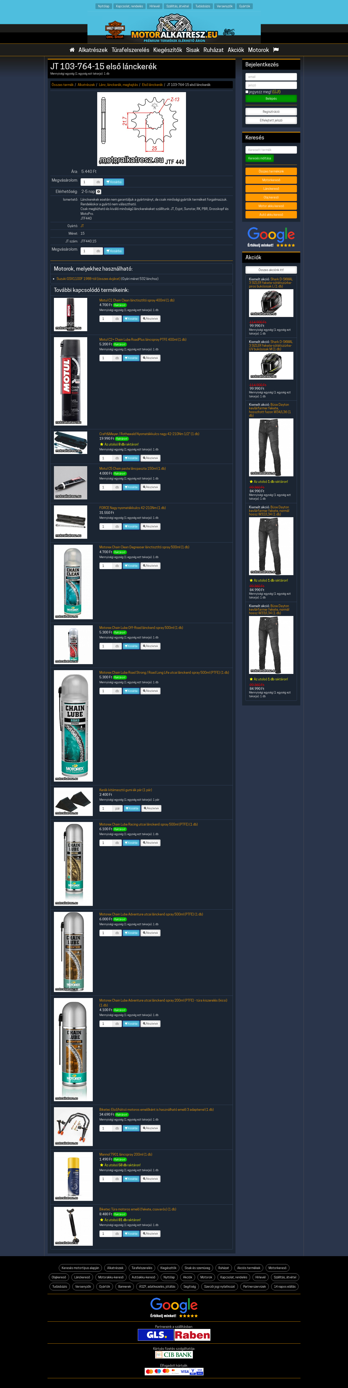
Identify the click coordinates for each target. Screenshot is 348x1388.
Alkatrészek (93, 50)
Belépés (271, 98)
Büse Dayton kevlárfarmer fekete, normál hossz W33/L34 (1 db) (269, 609)
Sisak (193, 50)
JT (82, 226)
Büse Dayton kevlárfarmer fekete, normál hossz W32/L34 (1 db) (269, 510)
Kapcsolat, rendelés (129, 6)
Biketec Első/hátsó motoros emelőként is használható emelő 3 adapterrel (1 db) (156, 1109)
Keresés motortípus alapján (80, 1268)
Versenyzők (225, 6)
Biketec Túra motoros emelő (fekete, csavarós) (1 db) (137, 1209)
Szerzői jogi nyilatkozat (219, 1286)
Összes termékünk (271, 171)
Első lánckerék (152, 85)
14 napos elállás (285, 1286)
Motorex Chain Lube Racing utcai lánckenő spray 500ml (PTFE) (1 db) (148, 824)
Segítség (190, 1286)
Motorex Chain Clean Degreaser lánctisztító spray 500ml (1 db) (144, 547)
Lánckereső (271, 188)
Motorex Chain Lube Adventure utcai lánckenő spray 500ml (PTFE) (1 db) (151, 914)
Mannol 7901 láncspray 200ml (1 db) (125, 1154)
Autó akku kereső (271, 214)
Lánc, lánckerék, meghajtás (118, 85)
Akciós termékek (248, 1268)
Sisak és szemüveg (197, 1268)
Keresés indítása (259, 158)
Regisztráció (271, 111)
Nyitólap (103, 6)
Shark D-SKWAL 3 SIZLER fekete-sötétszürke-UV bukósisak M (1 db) (271, 345)
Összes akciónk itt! (271, 270)
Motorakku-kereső (111, 1277)
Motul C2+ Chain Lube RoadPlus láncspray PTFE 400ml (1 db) (142, 339)
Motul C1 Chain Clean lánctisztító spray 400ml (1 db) (136, 300)
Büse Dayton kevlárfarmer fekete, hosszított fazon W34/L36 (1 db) (270, 410)
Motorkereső (271, 180)
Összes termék (63, 85)
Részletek (150, 318)
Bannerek (124, 1286)
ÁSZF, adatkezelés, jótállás (157, 1286)
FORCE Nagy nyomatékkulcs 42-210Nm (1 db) (132, 508)
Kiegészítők (167, 50)
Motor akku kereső (271, 206)
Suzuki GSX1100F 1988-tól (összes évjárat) (89, 279)
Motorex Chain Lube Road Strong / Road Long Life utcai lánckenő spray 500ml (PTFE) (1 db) (164, 672)
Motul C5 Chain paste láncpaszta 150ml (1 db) (132, 468)
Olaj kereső (271, 197)
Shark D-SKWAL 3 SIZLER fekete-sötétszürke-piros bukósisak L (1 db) (271, 282)
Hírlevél (155, 6)
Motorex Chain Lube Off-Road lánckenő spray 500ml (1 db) (141, 628)
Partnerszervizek (254, 1286)
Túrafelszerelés (130, 50)
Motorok (258, 50)
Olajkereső (59, 1277)
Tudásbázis (203, 6)
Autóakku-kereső (143, 1277)
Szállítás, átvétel (177, 6)
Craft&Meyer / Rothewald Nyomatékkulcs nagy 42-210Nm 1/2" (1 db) (149, 434)
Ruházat (214, 50)
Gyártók (244, 6)
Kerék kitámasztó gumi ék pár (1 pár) (125, 790)
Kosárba (114, 182)
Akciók (236, 50)
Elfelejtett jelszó (271, 120)
